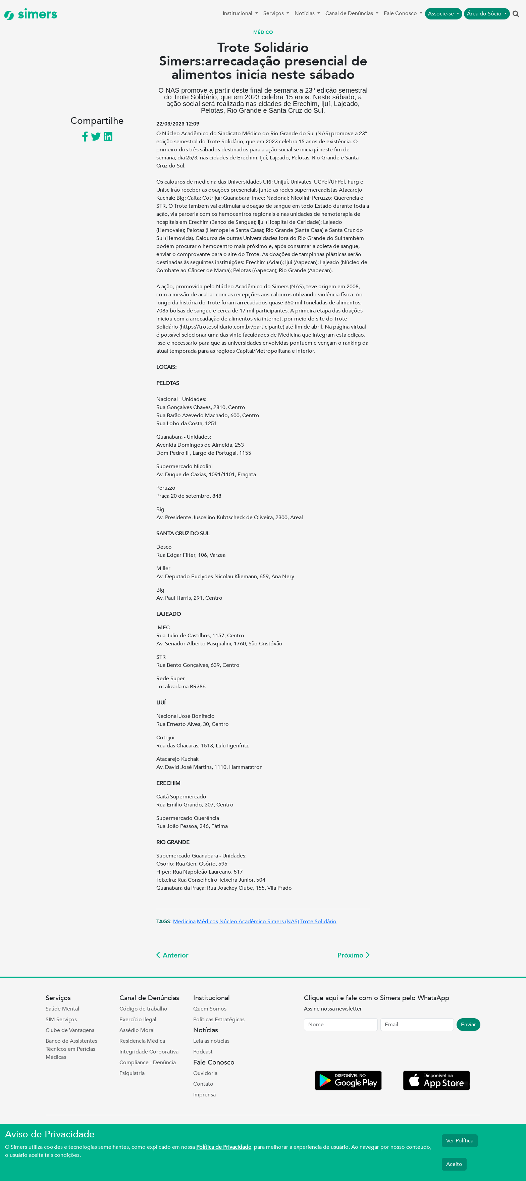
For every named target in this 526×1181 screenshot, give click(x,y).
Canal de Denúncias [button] (349, 13)
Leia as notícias (211, 1041)
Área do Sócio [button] (485, 13)
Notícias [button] (305, 13)
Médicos (207, 921)
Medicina (184, 921)
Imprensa (204, 1094)
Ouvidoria (205, 1073)
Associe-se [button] (441, 13)
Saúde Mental (62, 1009)
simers (30, 14)
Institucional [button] (238, 13)
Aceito (454, 1164)
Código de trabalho (143, 1009)
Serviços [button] (274, 13)
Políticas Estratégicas (219, 1019)
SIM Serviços (61, 1019)
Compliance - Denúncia (147, 1062)
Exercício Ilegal (137, 1019)
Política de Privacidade (223, 1147)
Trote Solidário (318, 921)
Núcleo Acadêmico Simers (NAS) (259, 921)
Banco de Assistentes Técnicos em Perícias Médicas (71, 1049)
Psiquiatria (132, 1073)
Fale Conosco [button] (401, 13)
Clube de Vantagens (70, 1030)
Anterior (172, 955)
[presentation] (355, 1052)
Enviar (468, 1024)
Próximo (353, 955)
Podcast (203, 1051)
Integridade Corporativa (148, 1051)
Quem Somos (209, 1009)
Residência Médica (142, 1041)
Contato (203, 1084)
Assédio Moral (137, 1030)
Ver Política (459, 1140)
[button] (516, 14)
